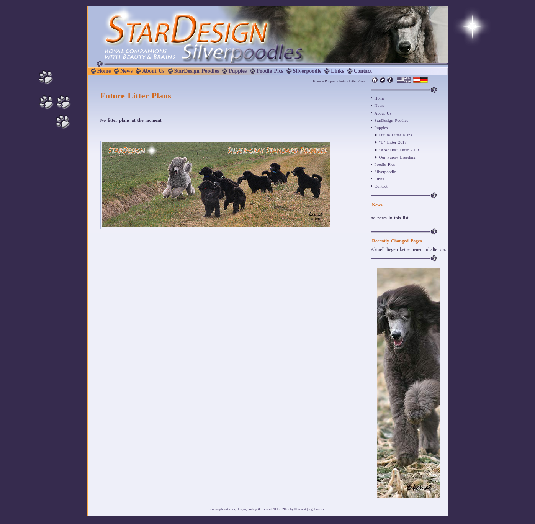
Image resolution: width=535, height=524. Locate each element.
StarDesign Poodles (196, 71)
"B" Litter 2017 (392, 142)
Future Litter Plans (395, 135)
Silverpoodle (307, 71)
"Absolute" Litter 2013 (399, 149)
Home (104, 71)
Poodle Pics (270, 71)
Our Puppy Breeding (397, 157)
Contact (363, 71)
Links (337, 71)
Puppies (238, 71)
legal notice (317, 509)
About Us (153, 71)
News (126, 71)
